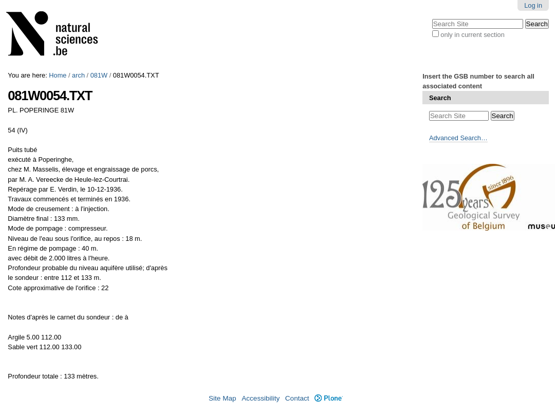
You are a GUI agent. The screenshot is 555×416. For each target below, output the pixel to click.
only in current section (472, 35)
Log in (533, 5)
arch (78, 75)
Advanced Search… (458, 138)
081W (98, 75)
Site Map (222, 398)
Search (440, 98)
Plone (329, 398)
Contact (297, 398)
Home (57, 75)
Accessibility (261, 398)
